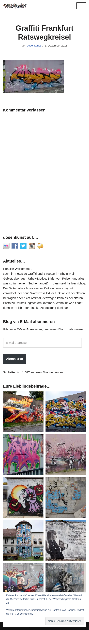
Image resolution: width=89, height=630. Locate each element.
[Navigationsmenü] (81, 5)
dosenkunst (34, 45)
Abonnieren (14, 358)
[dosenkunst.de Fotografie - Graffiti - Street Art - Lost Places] (15, 6)
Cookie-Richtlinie (24, 613)
